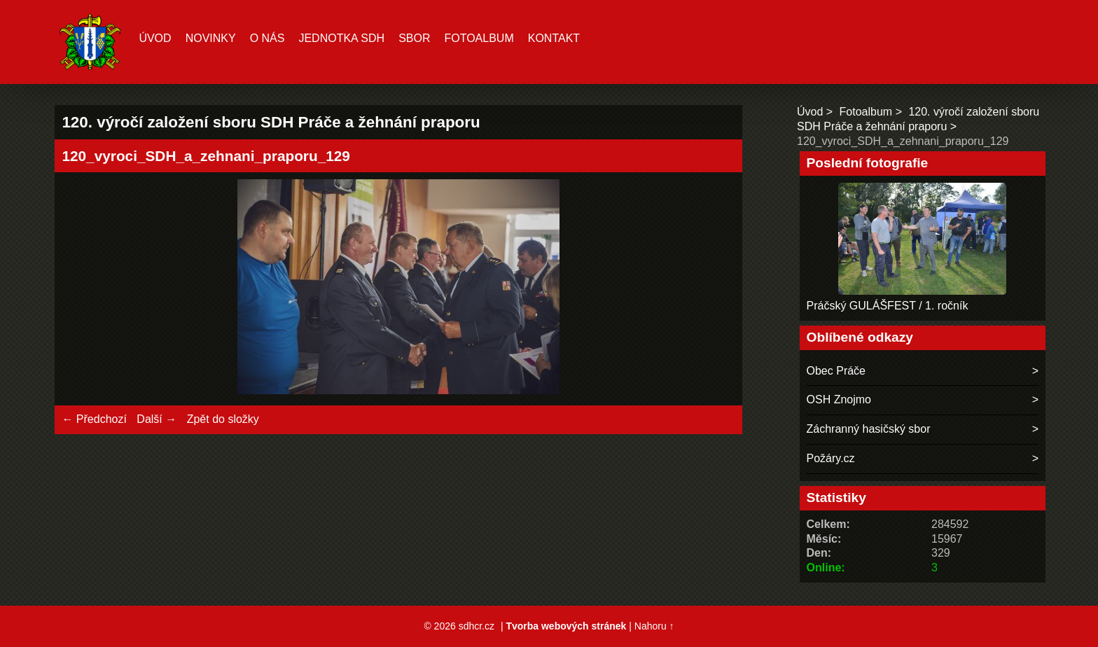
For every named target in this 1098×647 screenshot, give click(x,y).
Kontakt (554, 38)
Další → (156, 419)
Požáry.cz (831, 458)
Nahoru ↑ (654, 626)
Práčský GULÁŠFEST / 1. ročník (887, 306)
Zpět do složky (223, 419)
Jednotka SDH (341, 38)
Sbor (414, 38)
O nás (267, 38)
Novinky (211, 38)
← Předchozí (94, 419)
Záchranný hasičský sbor (869, 429)
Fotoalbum (478, 38)
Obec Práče (836, 371)
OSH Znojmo (839, 399)
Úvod (155, 38)
